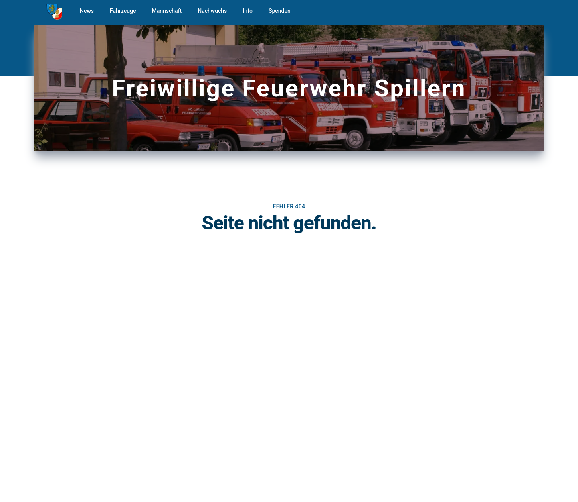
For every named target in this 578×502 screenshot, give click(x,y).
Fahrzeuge (123, 11)
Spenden (280, 11)
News (87, 11)
